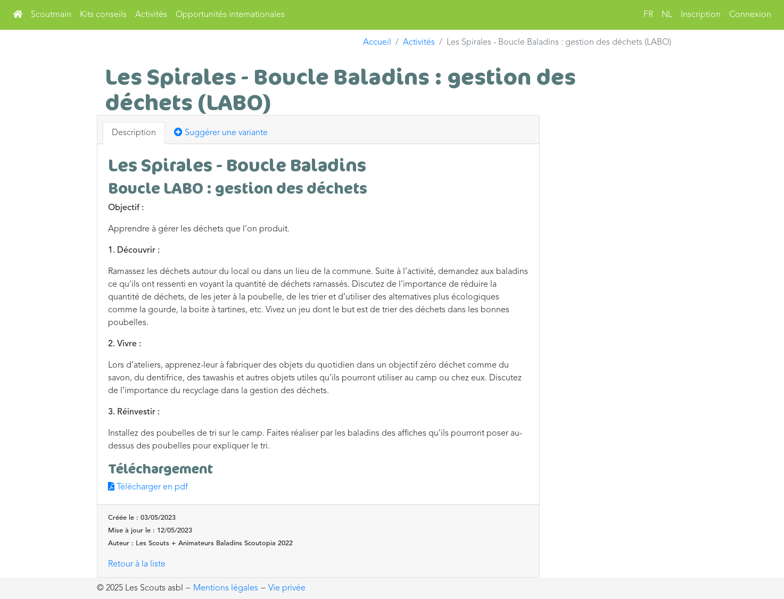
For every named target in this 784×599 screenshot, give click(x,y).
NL (667, 15)
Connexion (750, 15)
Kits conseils (103, 15)
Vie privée (287, 588)
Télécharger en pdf (148, 487)
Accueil (377, 42)
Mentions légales (225, 588)
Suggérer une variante (221, 132)
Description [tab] (134, 133)
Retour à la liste (137, 564)
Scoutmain (51, 15)
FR (648, 15)
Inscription (701, 15)
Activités (151, 15)
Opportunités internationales (230, 15)
